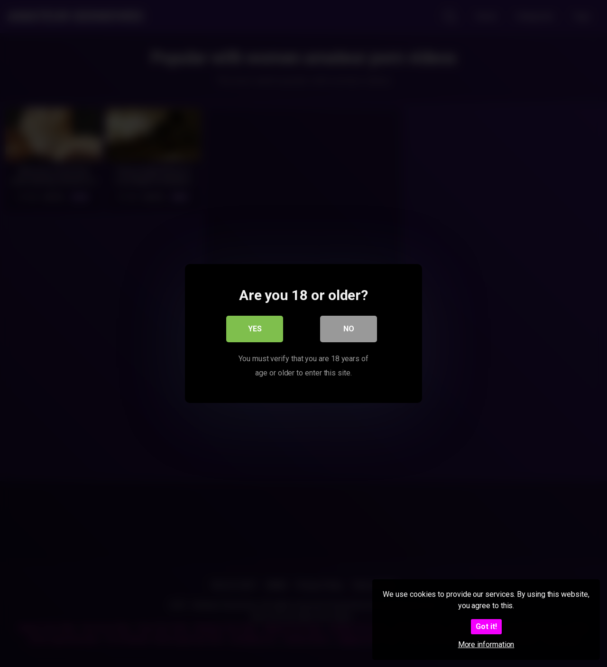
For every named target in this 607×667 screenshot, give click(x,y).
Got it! (486, 626)
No (348, 328)
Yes (255, 328)
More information (486, 644)
